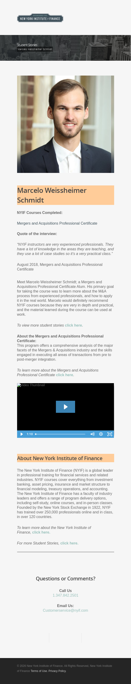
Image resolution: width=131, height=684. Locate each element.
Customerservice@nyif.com (65, 610)
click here (64, 375)
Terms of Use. (39, 671)
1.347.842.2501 (65, 595)
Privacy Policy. (57, 671)
